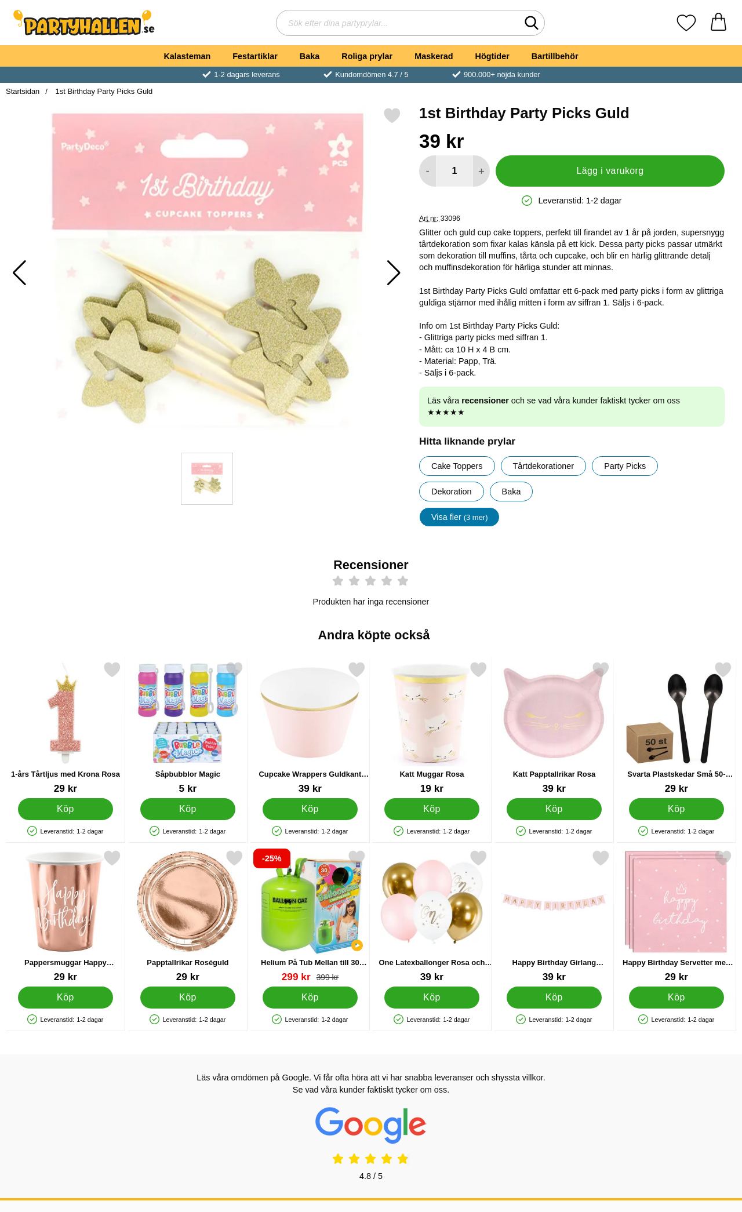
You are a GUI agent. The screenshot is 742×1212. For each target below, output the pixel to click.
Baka (309, 56)
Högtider (492, 56)
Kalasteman (186, 56)
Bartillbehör (555, 56)
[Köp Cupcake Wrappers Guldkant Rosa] (310, 809)
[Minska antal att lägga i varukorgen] (427, 171)
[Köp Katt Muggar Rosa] (432, 809)
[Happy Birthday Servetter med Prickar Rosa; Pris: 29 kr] (676, 916)
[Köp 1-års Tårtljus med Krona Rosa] (66, 809)
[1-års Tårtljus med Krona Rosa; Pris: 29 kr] (65, 727)
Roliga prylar (366, 56)
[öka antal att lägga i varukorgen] (481, 171)
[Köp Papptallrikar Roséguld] (187, 998)
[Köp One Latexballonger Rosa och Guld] (432, 998)
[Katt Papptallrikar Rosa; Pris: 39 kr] (554, 727)
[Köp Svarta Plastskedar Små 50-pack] (677, 809)
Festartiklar (255, 56)
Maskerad (433, 56)
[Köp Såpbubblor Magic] (187, 809)
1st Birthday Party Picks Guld (102, 91)
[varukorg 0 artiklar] (718, 23)
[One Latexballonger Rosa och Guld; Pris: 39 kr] (432, 916)
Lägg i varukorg (609, 171)
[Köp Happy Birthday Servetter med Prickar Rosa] (677, 998)
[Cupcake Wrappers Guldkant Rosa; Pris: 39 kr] (310, 727)
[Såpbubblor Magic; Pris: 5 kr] (188, 727)
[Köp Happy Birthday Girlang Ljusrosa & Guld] (554, 998)
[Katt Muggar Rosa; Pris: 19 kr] (432, 727)
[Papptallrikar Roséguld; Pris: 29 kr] (188, 916)
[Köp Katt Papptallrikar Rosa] (554, 809)
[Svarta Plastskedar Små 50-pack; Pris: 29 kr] (676, 727)
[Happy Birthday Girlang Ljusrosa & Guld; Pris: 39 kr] (554, 916)
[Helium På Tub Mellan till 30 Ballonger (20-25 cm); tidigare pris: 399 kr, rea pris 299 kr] (310, 916)
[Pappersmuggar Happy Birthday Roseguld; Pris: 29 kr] (65, 916)
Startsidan (22, 91)
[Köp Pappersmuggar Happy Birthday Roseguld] (66, 998)
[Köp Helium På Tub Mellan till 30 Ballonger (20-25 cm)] (310, 998)
